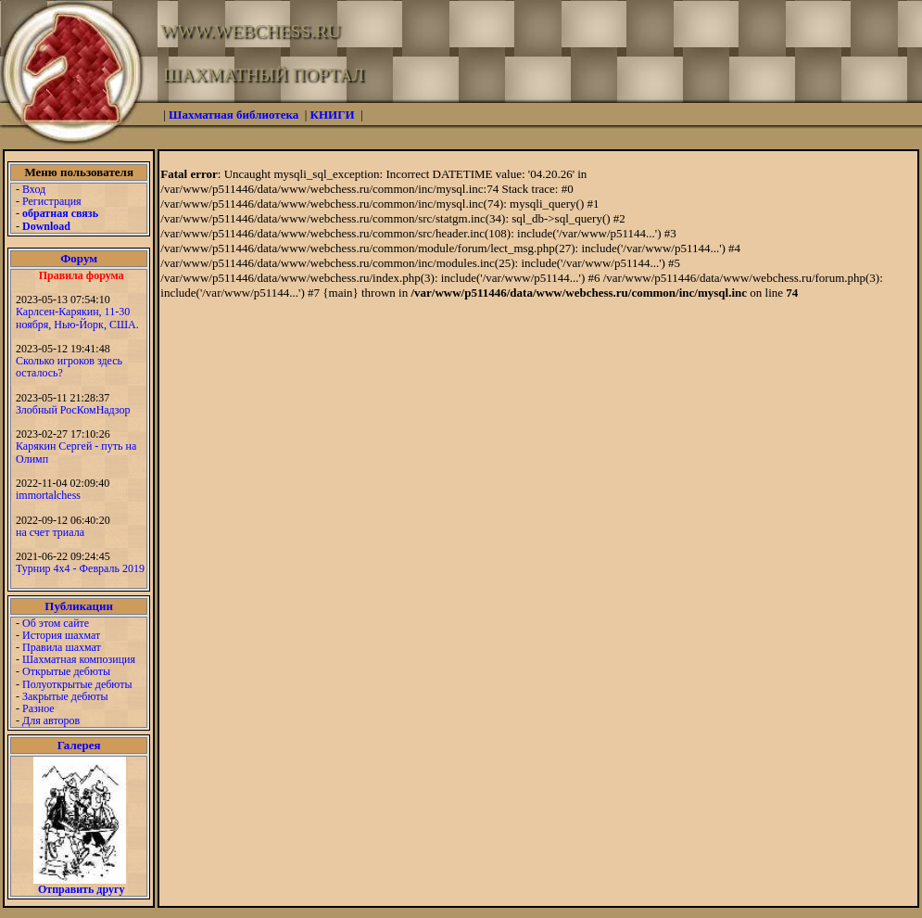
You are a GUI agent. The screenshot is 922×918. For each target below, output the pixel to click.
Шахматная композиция (78, 659)
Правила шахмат (61, 647)
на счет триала (50, 532)
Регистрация (52, 201)
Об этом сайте (55, 623)
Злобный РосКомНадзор (73, 409)
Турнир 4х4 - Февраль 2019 (80, 568)
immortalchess (48, 495)
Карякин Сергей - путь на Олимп (76, 452)
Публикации (78, 606)
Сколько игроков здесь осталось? (69, 366)
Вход (33, 189)
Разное (38, 708)
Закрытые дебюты (65, 696)
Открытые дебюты (66, 671)
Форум (78, 258)
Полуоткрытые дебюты (77, 684)
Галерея (79, 745)
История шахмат (61, 635)
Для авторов (51, 720)
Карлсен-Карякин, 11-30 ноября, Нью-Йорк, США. (77, 317)
